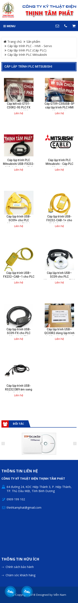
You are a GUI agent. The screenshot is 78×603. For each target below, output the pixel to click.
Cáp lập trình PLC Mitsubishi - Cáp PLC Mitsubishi (59, 163)
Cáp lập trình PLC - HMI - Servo (29, 46)
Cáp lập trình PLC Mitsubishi (28, 66)
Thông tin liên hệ (19, 471)
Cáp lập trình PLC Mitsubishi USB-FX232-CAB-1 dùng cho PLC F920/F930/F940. (18, 165)
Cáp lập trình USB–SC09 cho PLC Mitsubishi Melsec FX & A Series (59, 278)
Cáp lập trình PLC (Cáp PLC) (26, 50)
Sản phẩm (33, 41)
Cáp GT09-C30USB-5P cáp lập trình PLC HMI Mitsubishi (59, 107)
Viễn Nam (59, 595)
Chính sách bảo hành (20, 567)
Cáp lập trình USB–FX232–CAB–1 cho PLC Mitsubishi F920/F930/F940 (18, 278)
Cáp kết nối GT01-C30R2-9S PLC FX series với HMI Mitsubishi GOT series (19, 109)
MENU (9, 26)
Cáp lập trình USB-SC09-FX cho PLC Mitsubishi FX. (18, 333)
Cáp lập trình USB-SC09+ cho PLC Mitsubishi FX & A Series (18, 222)
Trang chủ (13, 41)
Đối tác (18, 424)
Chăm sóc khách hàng (20, 575)
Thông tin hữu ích (20, 559)
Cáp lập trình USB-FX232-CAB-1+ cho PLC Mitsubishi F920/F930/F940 (59, 222)
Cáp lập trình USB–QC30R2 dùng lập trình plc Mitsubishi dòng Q (59, 333)
